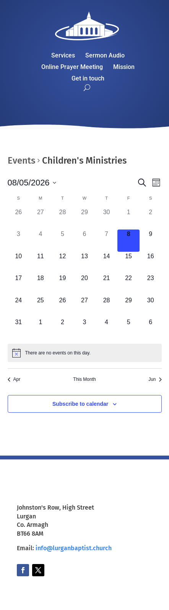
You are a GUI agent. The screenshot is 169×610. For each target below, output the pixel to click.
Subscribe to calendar (80, 404)
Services (63, 56)
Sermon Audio (105, 56)
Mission (124, 67)
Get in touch (88, 79)
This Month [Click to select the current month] (84, 379)
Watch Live (89, 102)
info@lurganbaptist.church (74, 548)
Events (21, 160)
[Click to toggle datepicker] (32, 182)
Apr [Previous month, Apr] (14, 379)
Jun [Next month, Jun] (154, 379)
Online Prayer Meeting (72, 67)
